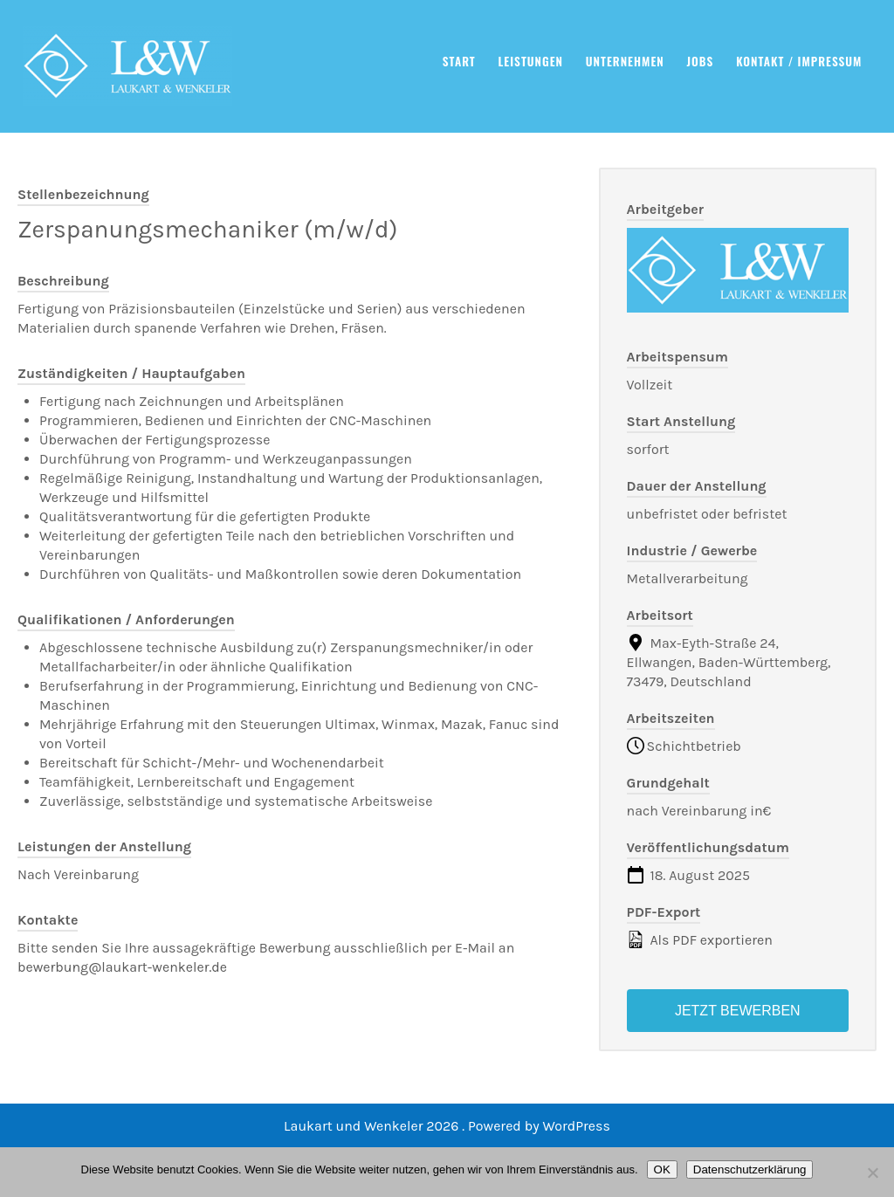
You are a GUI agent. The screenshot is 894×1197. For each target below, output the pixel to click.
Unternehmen (625, 61)
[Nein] (872, 1172)
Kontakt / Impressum (799, 61)
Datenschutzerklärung (750, 1169)
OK (662, 1169)
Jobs (700, 61)
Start (459, 61)
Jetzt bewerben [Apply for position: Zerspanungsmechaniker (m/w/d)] (738, 1010)
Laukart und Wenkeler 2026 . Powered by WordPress (447, 1126)
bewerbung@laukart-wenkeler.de (122, 967)
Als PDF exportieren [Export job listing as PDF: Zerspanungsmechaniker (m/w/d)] (700, 939)
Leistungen (531, 61)
